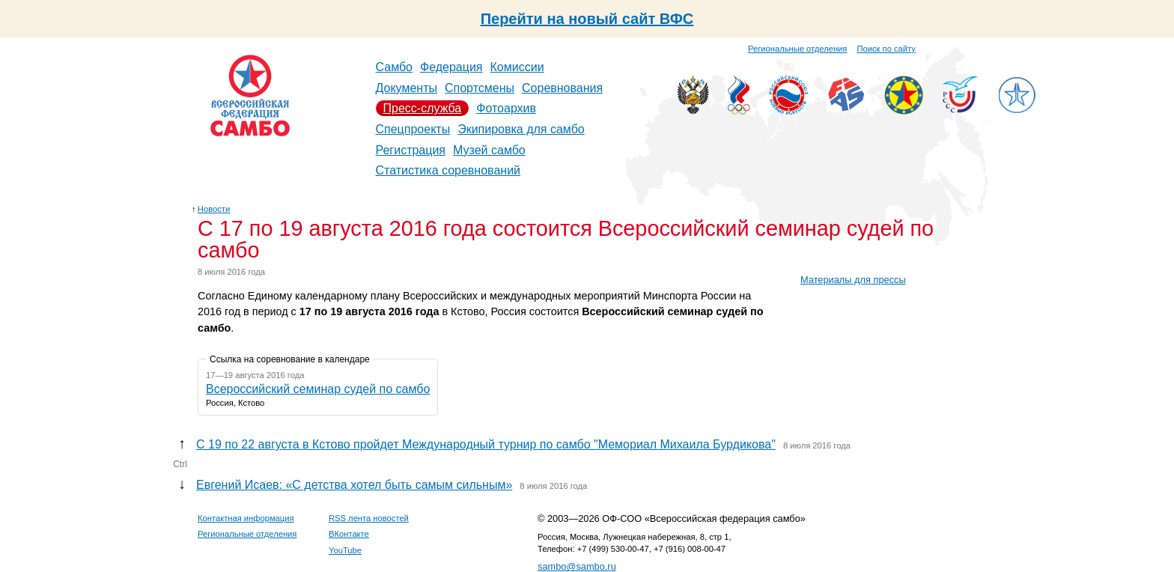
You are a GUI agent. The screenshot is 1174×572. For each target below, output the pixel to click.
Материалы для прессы (853, 279)
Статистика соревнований (448, 170)
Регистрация (411, 150)
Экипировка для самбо (521, 129)
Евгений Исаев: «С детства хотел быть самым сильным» (354, 484)
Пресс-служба (422, 108)
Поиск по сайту (886, 48)
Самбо (394, 67)
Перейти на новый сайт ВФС (587, 18)
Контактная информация (246, 518)
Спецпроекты (413, 129)
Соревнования (562, 88)
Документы (406, 88)
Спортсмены (479, 88)
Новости (214, 208)
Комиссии (517, 67)
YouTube (345, 550)
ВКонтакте (349, 533)
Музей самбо (489, 150)
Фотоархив (506, 108)
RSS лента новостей (369, 518)
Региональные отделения (797, 48)
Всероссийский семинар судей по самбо (318, 389)
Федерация (451, 67)
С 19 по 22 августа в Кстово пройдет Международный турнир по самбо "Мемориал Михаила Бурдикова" (486, 444)
